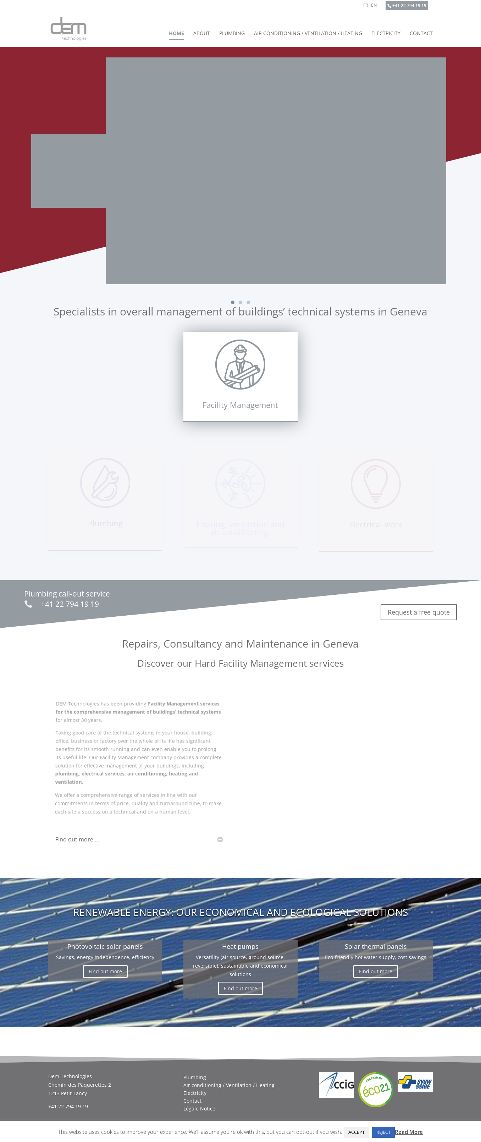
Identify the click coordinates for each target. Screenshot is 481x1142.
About (201, 34)
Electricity (385, 34)
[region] (240, 176)
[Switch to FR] (365, 7)
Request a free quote (419, 608)
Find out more (105, 967)
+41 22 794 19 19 (409, 5)
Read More (409, 1131)
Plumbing (232, 34)
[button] (232, 302)
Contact (421, 34)
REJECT (383, 1132)
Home (176, 34)
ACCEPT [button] (356, 1132)
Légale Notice (199, 1104)
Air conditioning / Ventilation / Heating (308, 34)
